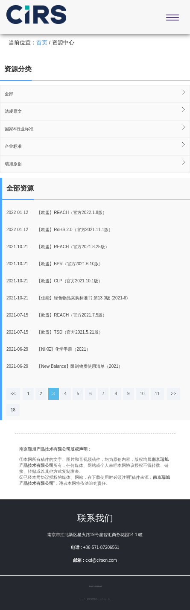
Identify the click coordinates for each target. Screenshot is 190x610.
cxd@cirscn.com (101, 560)
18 (13, 410)
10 (142, 393)
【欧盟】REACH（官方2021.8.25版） (57, 246)
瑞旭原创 (13, 163)
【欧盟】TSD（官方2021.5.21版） (54, 332)
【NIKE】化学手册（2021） (48, 349)
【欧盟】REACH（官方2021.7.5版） (56, 315)
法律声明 (96, 586)
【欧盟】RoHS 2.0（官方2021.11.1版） (59, 229)
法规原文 (13, 111)
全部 (9, 93)
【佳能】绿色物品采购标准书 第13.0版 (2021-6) (67, 298)
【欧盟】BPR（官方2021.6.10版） (54, 263)
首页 (41, 42)
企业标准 (13, 146)
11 (157, 393)
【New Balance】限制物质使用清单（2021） (64, 366)
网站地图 (100, 586)
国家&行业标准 (19, 128)
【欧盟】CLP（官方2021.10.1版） (54, 281)
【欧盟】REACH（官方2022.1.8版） (56, 212)
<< (13, 393)
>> (173, 393)
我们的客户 (91, 586)
